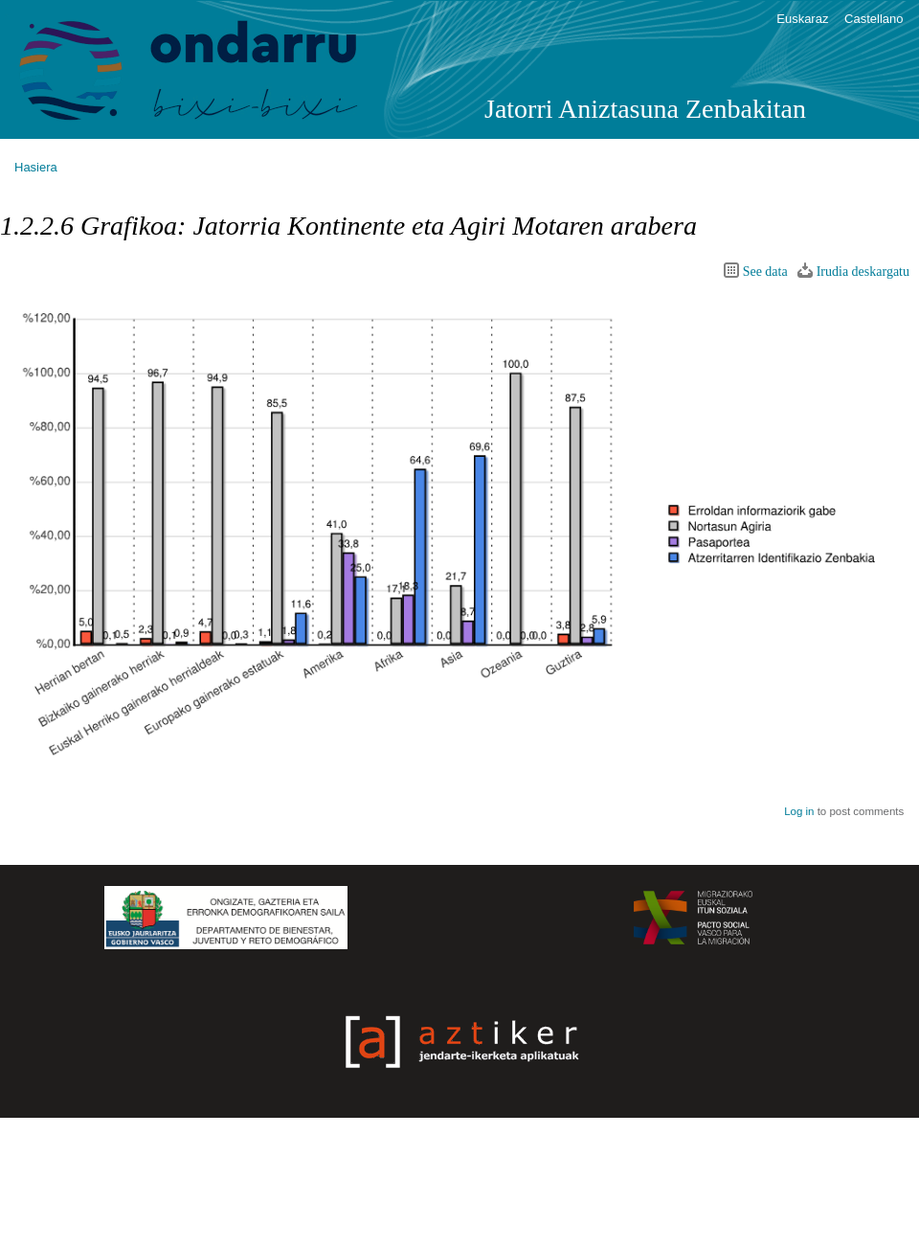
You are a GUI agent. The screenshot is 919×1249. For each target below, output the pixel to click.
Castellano (873, 18)
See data (765, 271)
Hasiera (35, 167)
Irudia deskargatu (863, 271)
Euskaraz (802, 18)
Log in (799, 811)
